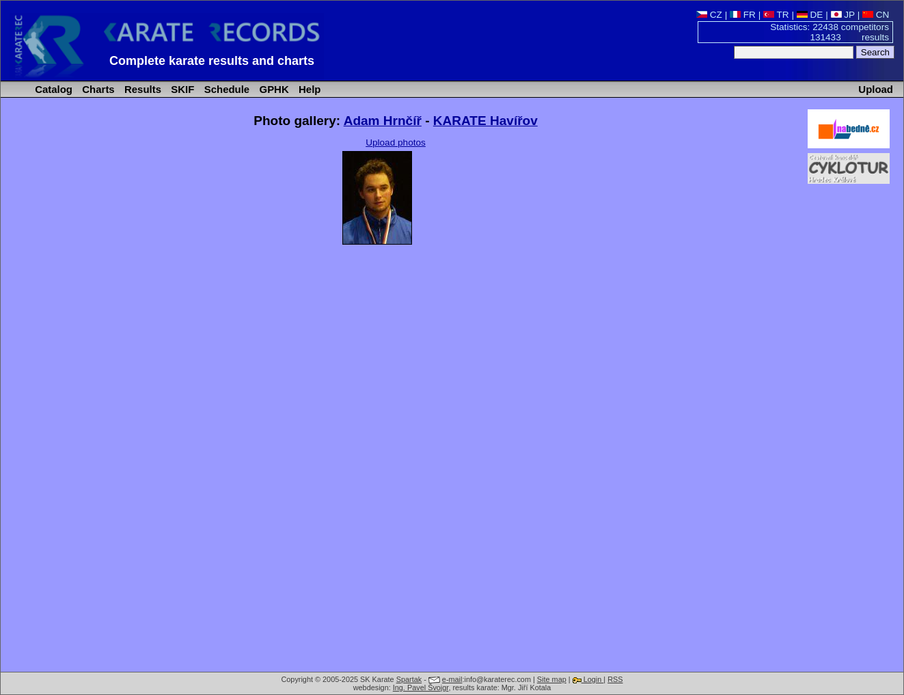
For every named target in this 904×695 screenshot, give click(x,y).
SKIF (181, 89)
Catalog (52, 89)
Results (141, 89)
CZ (709, 15)
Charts (97, 89)
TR (776, 15)
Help (308, 89)
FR (743, 15)
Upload (875, 89)
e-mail (452, 679)
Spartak (409, 679)
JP (843, 15)
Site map (551, 679)
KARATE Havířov (485, 120)
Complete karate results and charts (211, 61)
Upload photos (396, 142)
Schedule (226, 89)
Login (588, 679)
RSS (614, 679)
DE (810, 15)
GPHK (272, 89)
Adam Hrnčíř (383, 120)
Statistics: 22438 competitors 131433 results (829, 32)
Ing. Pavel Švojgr (421, 687)
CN (875, 15)
